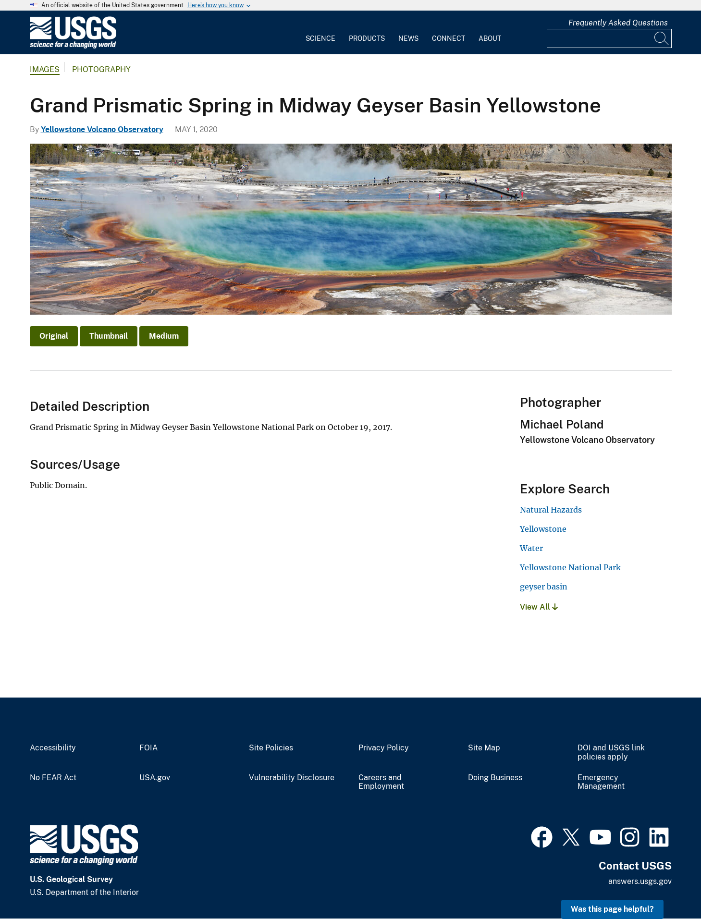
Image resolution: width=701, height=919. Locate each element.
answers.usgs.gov (640, 881)
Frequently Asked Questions (618, 22)
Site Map (484, 748)
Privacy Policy (383, 748)
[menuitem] (320, 32)
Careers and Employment (381, 782)
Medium (164, 336)
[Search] (662, 38)
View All (539, 607)
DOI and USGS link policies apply (611, 752)
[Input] (609, 38)
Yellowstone (543, 529)
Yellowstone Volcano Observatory (102, 129)
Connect (448, 38)
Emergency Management (601, 782)
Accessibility (53, 748)
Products (367, 38)
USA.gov (154, 777)
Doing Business (495, 777)
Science (320, 38)
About (490, 38)
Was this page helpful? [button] (612, 909)
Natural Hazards (551, 510)
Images (45, 69)
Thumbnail (108, 336)
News (408, 38)
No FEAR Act (53, 777)
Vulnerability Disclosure (291, 777)
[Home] (73, 46)
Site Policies (271, 748)
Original (53, 336)
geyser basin (543, 586)
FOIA (148, 748)
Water (531, 548)
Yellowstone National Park (570, 567)
